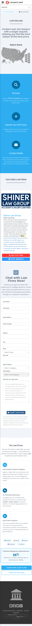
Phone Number (7, 324)
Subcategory (6, 371)
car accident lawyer (16, 240)
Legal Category (7, 364)
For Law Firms (24, 12)
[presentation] (16, 407)
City (4, 342)
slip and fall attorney (19, 246)
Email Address (7, 317)
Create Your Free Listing (16, 572)
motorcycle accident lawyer (12, 248)
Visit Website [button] (16, 259)
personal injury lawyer (10, 238)
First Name (6, 301)
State (4, 348)
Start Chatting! (16, 413)
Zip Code (5, 355)
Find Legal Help (8, 12)
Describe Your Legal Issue (10, 379)
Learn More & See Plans (16, 568)
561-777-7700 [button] (16, 255)
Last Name (6, 308)
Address (5, 333)
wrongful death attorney (15, 244)
